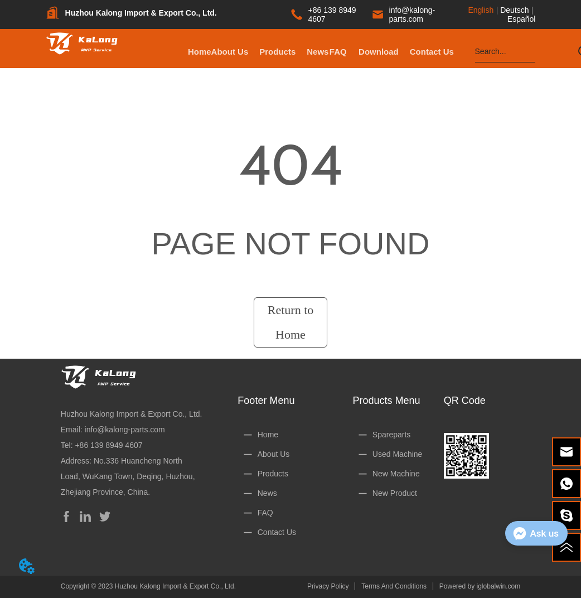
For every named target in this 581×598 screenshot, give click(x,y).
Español (521, 19)
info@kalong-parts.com (125, 429)
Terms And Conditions (394, 586)
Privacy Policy (328, 586)
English (480, 10)
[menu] (321, 51)
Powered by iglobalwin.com (479, 586)
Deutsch (514, 10)
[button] (321, 51)
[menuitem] (321, 51)
